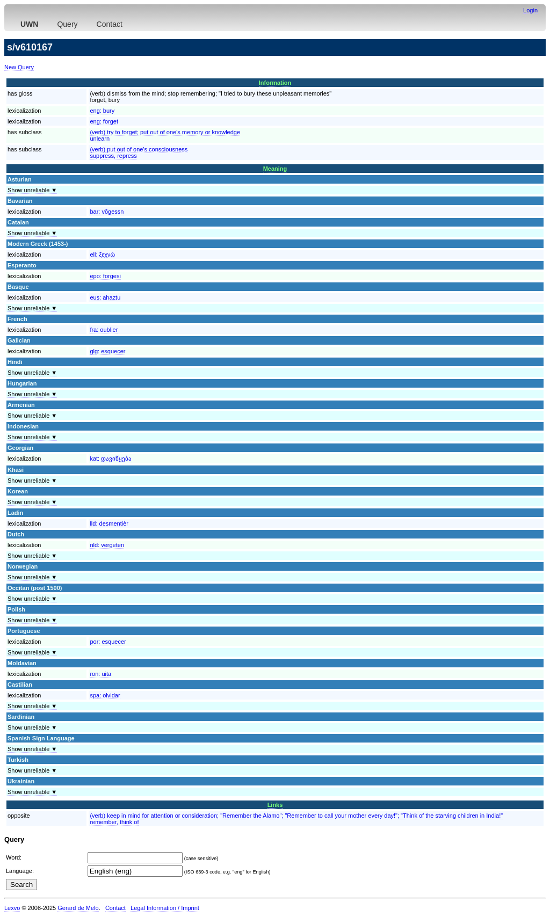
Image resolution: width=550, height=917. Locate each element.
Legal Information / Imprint (165, 908)
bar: (107, 211)
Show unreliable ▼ (32, 190)
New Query (19, 67)
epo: (105, 276)
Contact (109, 24)
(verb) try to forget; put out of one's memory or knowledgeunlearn (165, 135)
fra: (104, 329)
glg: (107, 351)
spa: (105, 695)
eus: (105, 297)
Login (530, 10)
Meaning (275, 168)
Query (67, 24)
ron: (100, 674)
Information (275, 82)
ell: (102, 254)
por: (108, 641)
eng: (102, 110)
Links (275, 805)
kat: (111, 458)
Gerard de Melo (77, 908)
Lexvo (12, 908)
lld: (109, 523)
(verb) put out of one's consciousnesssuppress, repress (138, 152)
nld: (107, 545)
